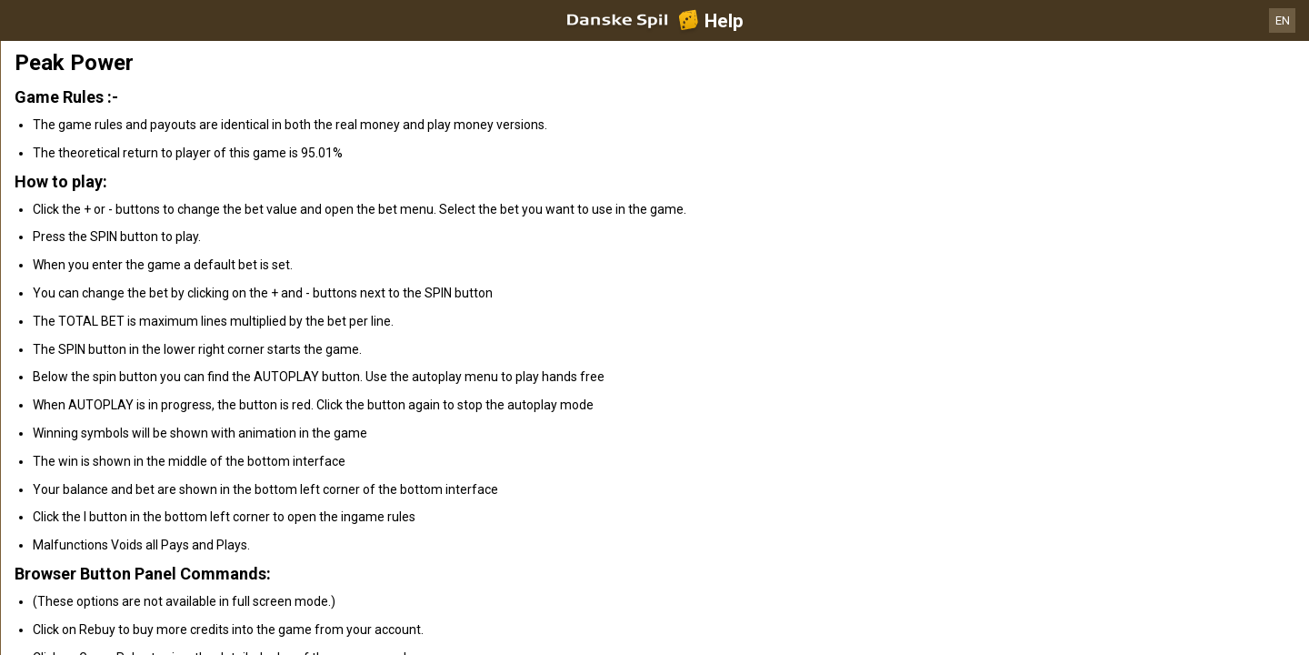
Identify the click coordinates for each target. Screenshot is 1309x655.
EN (1282, 20)
